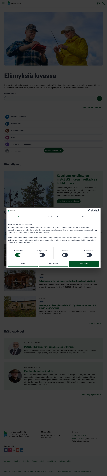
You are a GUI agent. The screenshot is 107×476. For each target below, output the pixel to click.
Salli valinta (53, 263)
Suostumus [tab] (22, 217)
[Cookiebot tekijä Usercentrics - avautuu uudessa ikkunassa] (90, 210)
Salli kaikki (84, 263)
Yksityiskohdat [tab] (53, 217)
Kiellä (23, 263)
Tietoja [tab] (84, 217)
